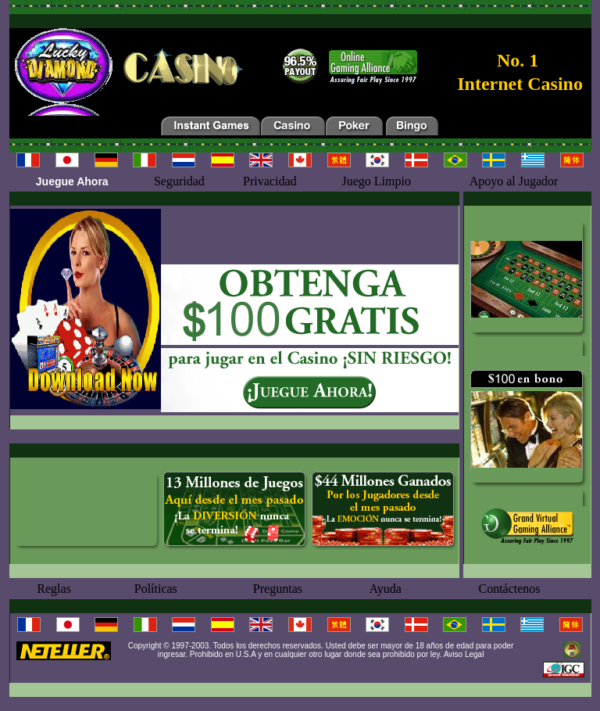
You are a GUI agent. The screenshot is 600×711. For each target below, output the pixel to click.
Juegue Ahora (72, 181)
